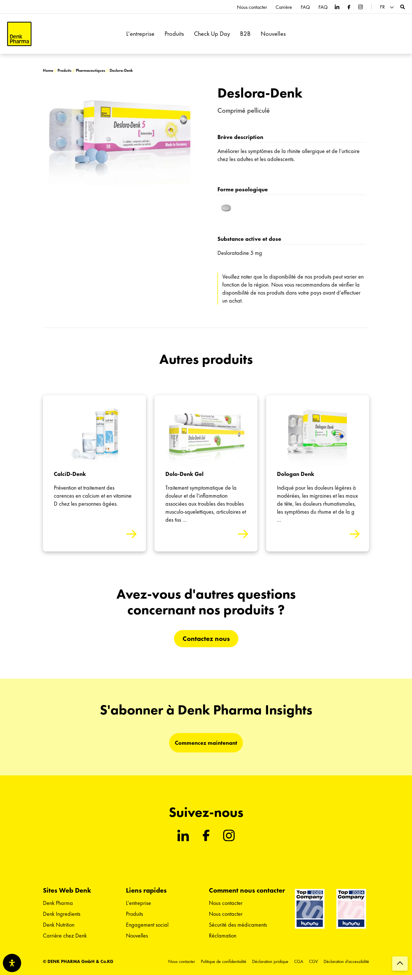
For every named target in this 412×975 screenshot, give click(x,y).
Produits (174, 33)
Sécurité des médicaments (238, 924)
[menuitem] (387, 7)
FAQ (305, 7)
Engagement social (147, 924)
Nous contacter (252, 7)
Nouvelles (273, 33)
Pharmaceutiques (90, 70)
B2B (245, 33)
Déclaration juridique (270, 961)
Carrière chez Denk (65, 935)
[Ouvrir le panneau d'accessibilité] (12, 963)
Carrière (284, 7)
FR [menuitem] (382, 7)
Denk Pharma (58, 902)
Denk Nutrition (58, 924)
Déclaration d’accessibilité (346, 961)
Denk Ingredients (61, 913)
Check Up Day (212, 33)
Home (48, 70)
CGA (298, 961)
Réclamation (222, 935)
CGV (313, 961)
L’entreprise (140, 33)
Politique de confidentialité (223, 961)
